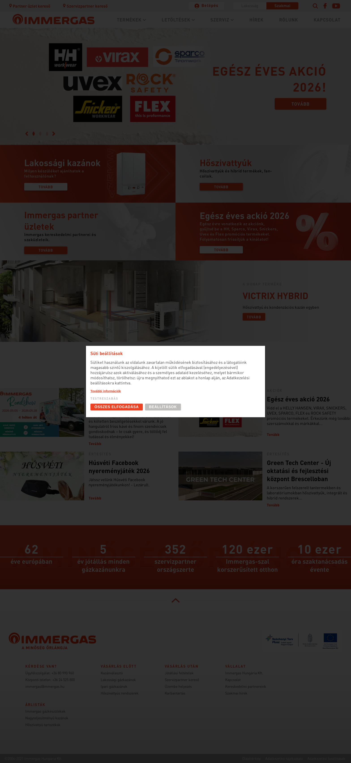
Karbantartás (175, 693)
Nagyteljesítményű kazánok (46, 718)
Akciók (275, 390)
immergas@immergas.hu (44, 686)
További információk (105, 391)
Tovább (300, 104)
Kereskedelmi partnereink (245, 686)
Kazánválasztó (112, 673)
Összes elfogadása (116, 407)
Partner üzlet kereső (29, 6)
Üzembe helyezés (178, 686)
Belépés (209, 5)
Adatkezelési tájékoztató (284, 758)
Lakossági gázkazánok (118, 679)
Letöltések (176, 20)
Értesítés (100, 454)
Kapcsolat (327, 20)
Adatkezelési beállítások (326, 758)
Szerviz (219, 20)
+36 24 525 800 (63, 679)
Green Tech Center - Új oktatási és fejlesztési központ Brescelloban (299, 471)
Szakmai (282, 5)
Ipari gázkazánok (114, 686)
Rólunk (288, 20)
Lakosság (249, 5)
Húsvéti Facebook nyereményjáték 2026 (119, 467)
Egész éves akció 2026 (298, 399)
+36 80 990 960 (62, 673)
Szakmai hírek (236, 693)
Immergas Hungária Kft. (244, 673)
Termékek (129, 20)
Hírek (256, 20)
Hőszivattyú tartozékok (42, 724)
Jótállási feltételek (179, 673)
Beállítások (163, 407)
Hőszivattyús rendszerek (120, 693)
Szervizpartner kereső (84, 6)
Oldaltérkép (251, 758)
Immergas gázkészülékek (45, 711)
